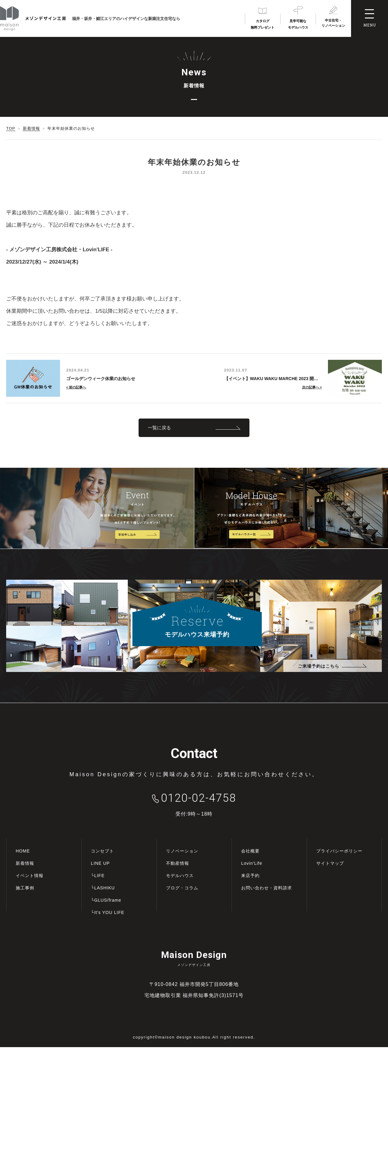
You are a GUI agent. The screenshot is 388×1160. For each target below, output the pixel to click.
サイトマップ (330, 863)
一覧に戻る (159, 427)
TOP (10, 128)
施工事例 (25, 887)
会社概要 (250, 850)
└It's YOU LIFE (107, 912)
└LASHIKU (103, 887)
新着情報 (31, 128)
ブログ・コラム (182, 887)
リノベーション (182, 850)
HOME (23, 850)
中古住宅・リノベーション (333, 22)
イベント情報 (29, 875)
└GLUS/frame (106, 900)
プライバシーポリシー (339, 850)
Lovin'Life (251, 863)
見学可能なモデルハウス (298, 24)
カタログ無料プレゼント (262, 24)
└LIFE (97, 875)
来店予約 (250, 875)
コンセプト (102, 850)
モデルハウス (180, 875)
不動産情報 (177, 863)
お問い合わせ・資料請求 (266, 887)
